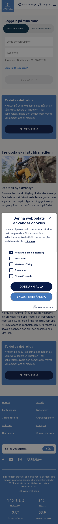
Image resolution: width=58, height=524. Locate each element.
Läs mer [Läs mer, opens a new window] (30, 241)
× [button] (49, 218)
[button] (43, 308)
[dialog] (28, 262)
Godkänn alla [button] (31, 286)
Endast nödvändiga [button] (31, 296)
